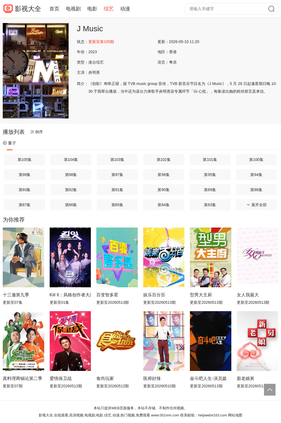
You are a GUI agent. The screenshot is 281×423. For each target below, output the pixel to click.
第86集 (71, 205)
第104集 (71, 159)
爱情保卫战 (61, 378)
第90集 (164, 190)
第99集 (25, 174)
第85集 (117, 205)
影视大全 (28, 8)
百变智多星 (107, 295)
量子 (9, 143)
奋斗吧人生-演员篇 (208, 378)
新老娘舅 (245, 378)
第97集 (117, 174)
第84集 (164, 205)
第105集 (25, 159)
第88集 (256, 190)
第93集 (25, 190)
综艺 (109, 9)
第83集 (210, 205)
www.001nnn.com (165, 415)
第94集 (256, 174)
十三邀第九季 (16, 295)
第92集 (71, 190)
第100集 (256, 159)
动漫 (125, 9)
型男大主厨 (201, 295)
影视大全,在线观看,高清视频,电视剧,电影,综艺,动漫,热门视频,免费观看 (94, 415)
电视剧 (73, 9)
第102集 (164, 159)
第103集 (117, 159)
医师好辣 (152, 378)
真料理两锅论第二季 (22, 378)
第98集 (71, 174)
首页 (54, 9)
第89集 (210, 190)
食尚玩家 (105, 378)
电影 (92, 9)
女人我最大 (248, 295)
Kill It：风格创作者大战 (70, 295)
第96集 (164, 174)
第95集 (210, 174)
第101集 (210, 159)
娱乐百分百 (154, 295)
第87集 (25, 205)
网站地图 (235, 415)
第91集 (117, 190)
